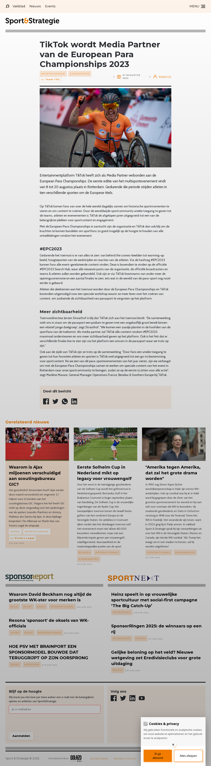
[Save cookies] (158, 756)
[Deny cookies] (188, 756)
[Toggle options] (173, 744)
